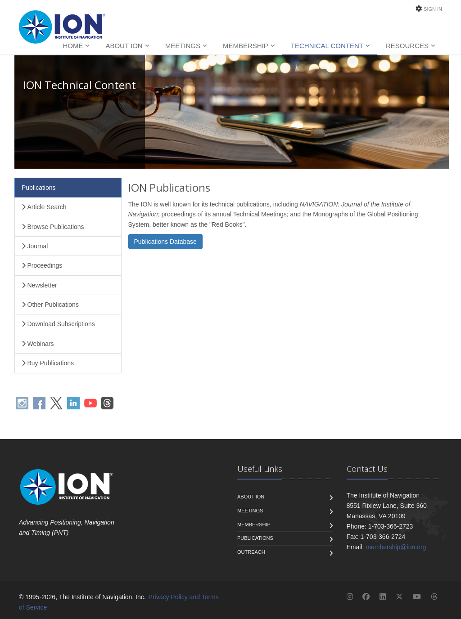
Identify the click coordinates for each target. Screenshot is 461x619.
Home (73, 45)
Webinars (38, 343)
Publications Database (165, 241)
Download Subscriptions (58, 323)
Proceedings (42, 265)
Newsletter (39, 285)
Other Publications (50, 304)
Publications (39, 187)
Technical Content (327, 45)
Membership (245, 45)
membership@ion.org (396, 547)
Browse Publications (53, 226)
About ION (123, 45)
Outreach (251, 552)
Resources (407, 45)
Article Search (44, 207)
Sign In (433, 9)
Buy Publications (48, 363)
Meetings (182, 45)
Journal (35, 246)
